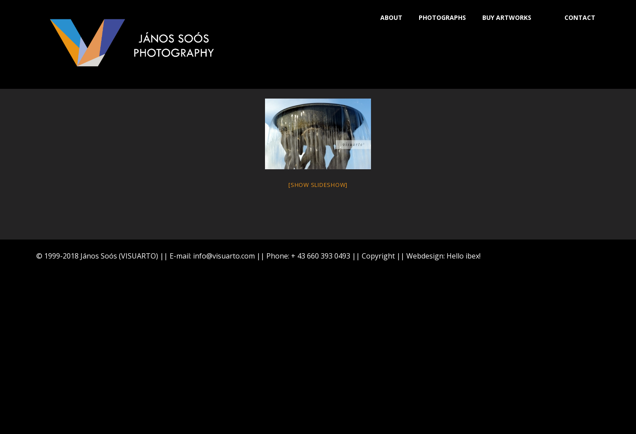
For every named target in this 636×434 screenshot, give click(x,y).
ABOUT (391, 17)
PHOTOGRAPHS (442, 17)
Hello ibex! (464, 256)
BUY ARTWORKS (506, 17)
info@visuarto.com (224, 256)
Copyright (378, 256)
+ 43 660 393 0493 (320, 256)
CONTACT (579, 17)
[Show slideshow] (318, 185)
